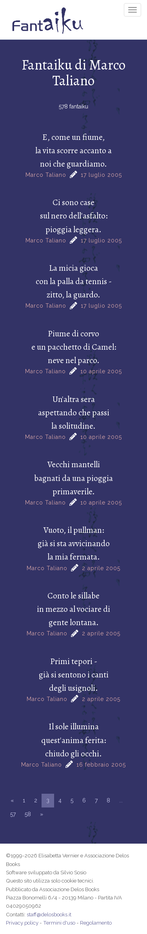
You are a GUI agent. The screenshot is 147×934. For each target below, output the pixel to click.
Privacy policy (22, 922)
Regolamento (96, 922)
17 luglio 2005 (101, 175)
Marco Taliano (45, 175)
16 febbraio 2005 (101, 765)
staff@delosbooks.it (49, 914)
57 (13, 814)
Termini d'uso (59, 922)
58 (28, 814)
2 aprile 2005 (101, 568)
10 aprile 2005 (101, 371)
